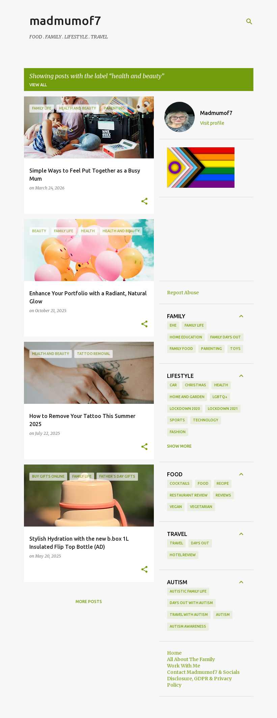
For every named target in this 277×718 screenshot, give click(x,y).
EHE (173, 325)
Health (221, 385)
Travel (176, 543)
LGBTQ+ (220, 397)
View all (38, 85)
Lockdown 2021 (223, 409)
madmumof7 (65, 20)
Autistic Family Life (188, 591)
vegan (176, 507)
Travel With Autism (189, 614)
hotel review (183, 555)
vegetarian (201, 507)
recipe (223, 483)
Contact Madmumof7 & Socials (203, 672)
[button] (144, 201)
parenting (211, 349)
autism (223, 614)
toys (235, 349)
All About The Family (191, 659)
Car (173, 385)
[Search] (249, 21)
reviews (223, 495)
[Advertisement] (206, 239)
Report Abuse (183, 293)
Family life (194, 325)
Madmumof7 (216, 113)
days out (200, 543)
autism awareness (188, 626)
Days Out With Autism (191, 603)
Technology (205, 420)
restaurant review (188, 495)
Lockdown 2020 (185, 409)
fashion (178, 432)
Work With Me (183, 666)
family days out (225, 337)
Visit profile (212, 123)
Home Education (186, 337)
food (203, 483)
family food (181, 349)
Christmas (195, 385)
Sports (177, 420)
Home (174, 653)
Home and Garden (187, 397)
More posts (89, 601)
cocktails (180, 483)
